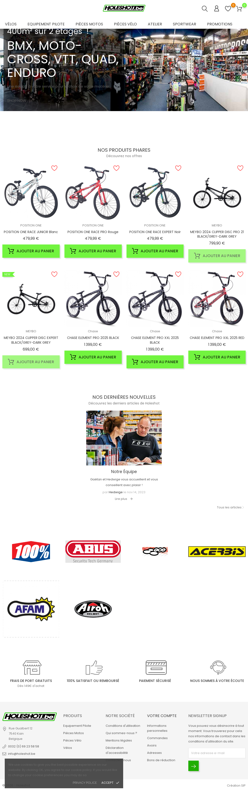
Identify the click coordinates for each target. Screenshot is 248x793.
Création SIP (236, 785)
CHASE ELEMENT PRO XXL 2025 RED (217, 337)
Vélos (11, 24)
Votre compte (162, 715)
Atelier (155, 24)
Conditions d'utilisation (123, 725)
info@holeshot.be (21, 753)
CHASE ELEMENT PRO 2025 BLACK (93, 337)
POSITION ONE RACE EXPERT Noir (155, 232)
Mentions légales (119, 740)
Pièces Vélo (125, 24)
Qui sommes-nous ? (121, 733)
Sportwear (184, 24)
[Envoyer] (193, 766)
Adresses (154, 753)
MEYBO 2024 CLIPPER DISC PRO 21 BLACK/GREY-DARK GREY (217, 234)
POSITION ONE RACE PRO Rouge (93, 232)
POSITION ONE (31, 225)
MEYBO (217, 225)
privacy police (85, 782)
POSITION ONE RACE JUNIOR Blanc (31, 232)
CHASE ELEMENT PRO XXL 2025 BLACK (155, 340)
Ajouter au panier (31, 251)
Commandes (157, 738)
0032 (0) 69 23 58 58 (23, 746)
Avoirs (152, 745)
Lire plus (121, 499)
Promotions (219, 24)
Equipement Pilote (46, 24)
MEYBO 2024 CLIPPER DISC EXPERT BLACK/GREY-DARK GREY (31, 340)
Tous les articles (229, 507)
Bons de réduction (161, 760)
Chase (93, 331)
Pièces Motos (89, 24)
